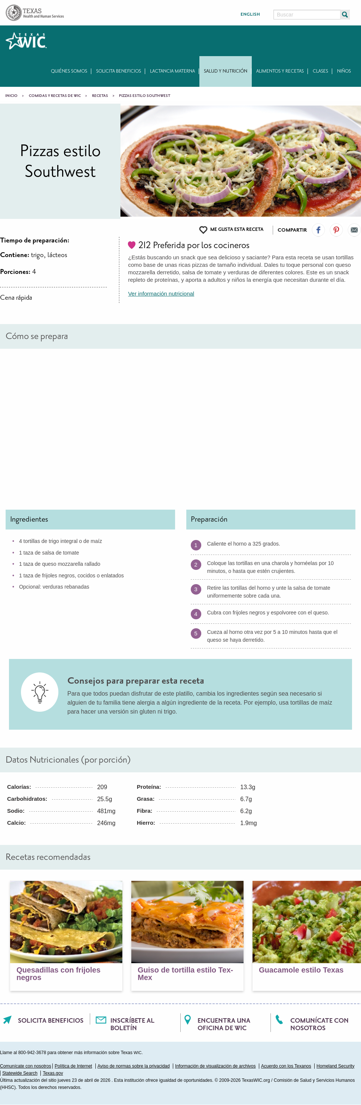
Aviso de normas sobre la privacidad (134, 1066)
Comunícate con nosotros (319, 1024)
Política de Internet (73, 1066)
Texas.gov (53, 1073)
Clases (320, 71)
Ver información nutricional (161, 293)
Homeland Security (335, 1066)
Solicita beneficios (118, 71)
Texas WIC (26, 40)
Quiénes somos (69, 71)
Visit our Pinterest (336, 230)
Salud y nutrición (225, 71)
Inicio (11, 95)
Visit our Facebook (318, 230)
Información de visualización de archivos (215, 1066)
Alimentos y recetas (280, 71)
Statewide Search (19, 1073)
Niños (344, 71)
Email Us (354, 230)
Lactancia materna (172, 71)
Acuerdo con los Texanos (286, 1066)
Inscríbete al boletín (132, 1024)
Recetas (100, 95)
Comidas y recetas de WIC (55, 95)
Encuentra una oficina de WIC (224, 1024)
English (250, 14)
